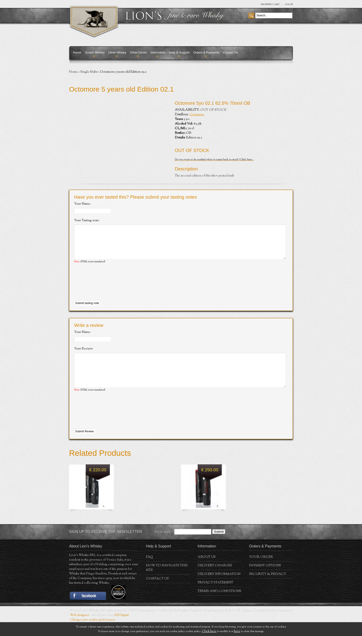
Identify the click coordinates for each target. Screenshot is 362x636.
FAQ (149, 571)
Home (77, 52)
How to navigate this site (167, 581)
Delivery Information (219, 588)
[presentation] (109, 289)
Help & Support (179, 52)
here (237, 631)
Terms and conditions (219, 605)
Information (158, 52)
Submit (218, 545)
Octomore (197, 114)
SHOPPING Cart (270, 4)
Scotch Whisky (95, 52)
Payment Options (265, 579)
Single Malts (88, 72)
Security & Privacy (267, 588)
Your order (261, 571)
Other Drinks (138, 52)
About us (207, 571)
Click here (209, 631)
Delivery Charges (215, 579)
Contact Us (230, 52)
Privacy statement (215, 596)
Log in (289, 4)
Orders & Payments (206, 52)
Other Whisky (117, 52)
